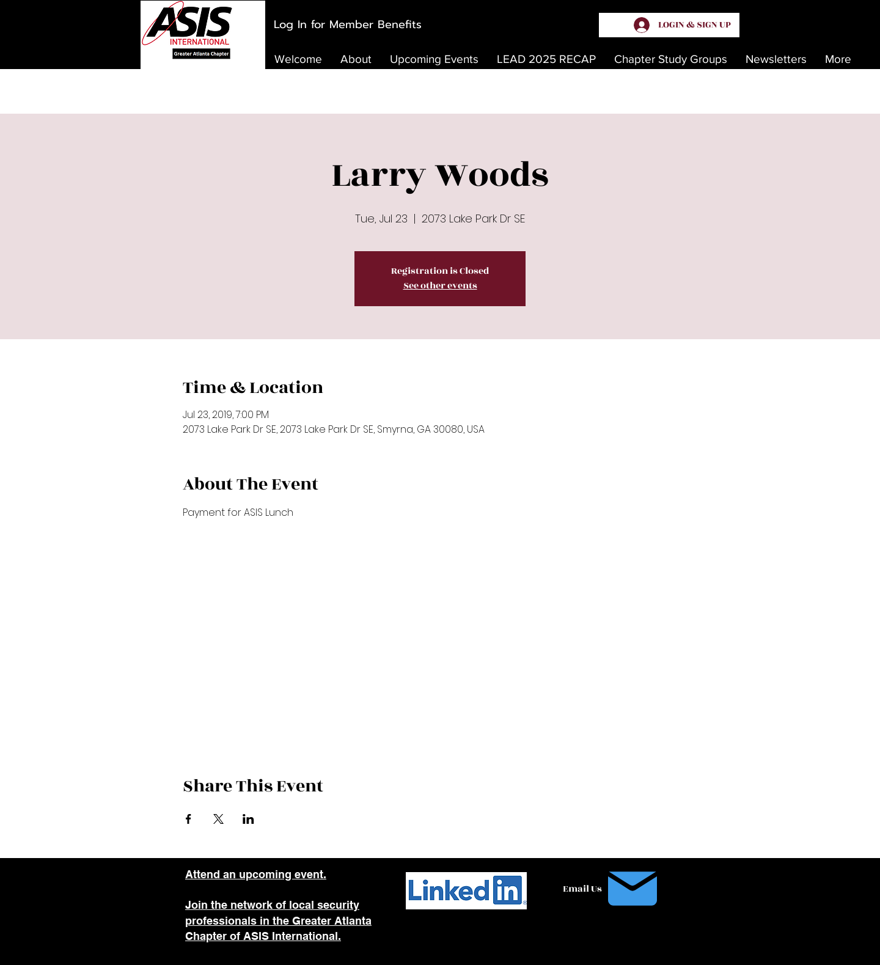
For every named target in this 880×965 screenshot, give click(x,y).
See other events (440, 286)
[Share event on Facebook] (188, 819)
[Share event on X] (218, 819)
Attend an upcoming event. (255, 874)
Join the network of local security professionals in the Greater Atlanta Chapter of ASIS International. (278, 920)
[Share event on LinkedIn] (248, 819)
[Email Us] (613, 888)
